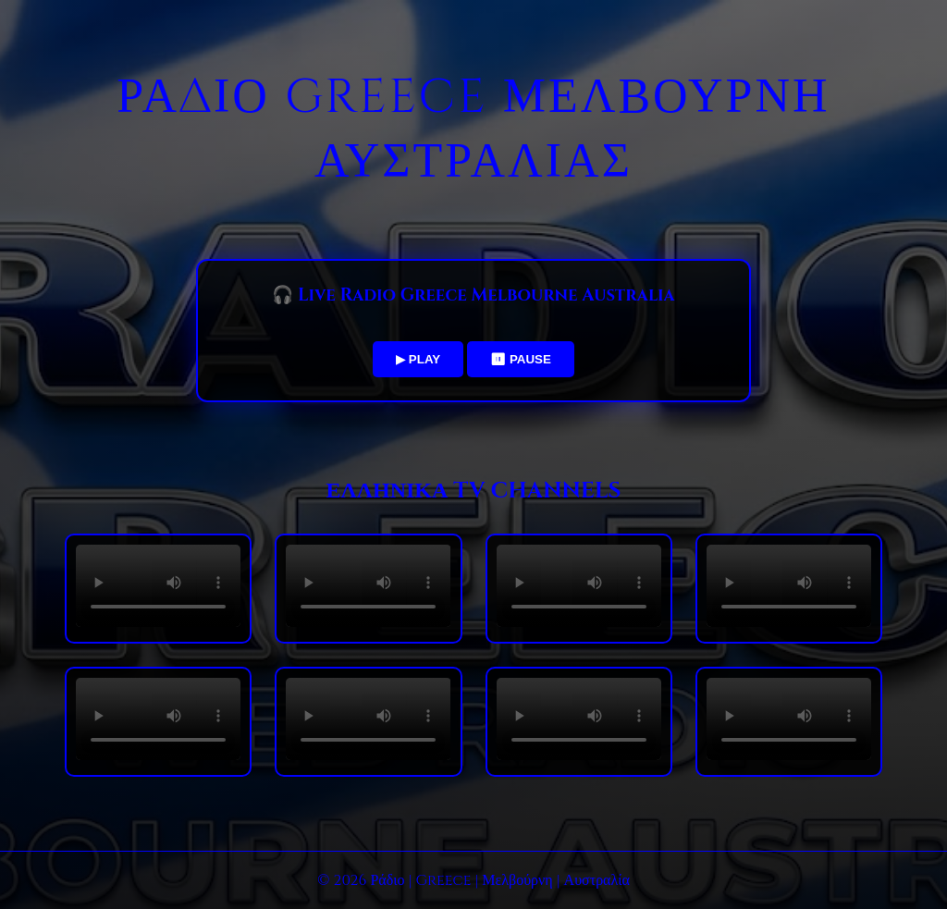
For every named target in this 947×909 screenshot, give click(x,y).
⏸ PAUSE (520, 359)
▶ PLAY (418, 359)
